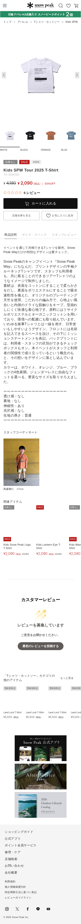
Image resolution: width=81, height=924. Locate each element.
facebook (27, 909)
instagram (6, 909)
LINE (38, 909)
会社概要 (11, 872)
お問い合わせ (14, 865)
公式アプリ (13, 838)
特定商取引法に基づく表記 (21, 892)
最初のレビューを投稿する (40, 646)
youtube (48, 909)
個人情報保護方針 (15, 886)
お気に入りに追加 (62, 215)
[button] (77, 75)
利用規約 (10, 881)
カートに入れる (44, 203)
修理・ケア (13, 852)
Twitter (17, 909)
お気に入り (68, 5)
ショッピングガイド (19, 831)
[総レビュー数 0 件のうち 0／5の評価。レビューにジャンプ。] (21, 193)
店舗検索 (11, 859)
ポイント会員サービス (21, 845)
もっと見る (67, 678)
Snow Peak (40, 5)
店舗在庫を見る (21, 215)
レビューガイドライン (18, 897)
